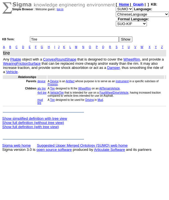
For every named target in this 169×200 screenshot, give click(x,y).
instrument (122, 81)
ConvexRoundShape (59, 59)
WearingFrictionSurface (22, 63)
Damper (113, 68)
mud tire (40, 101)
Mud (100, 99)
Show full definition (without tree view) (33, 123)
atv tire (41, 88)
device (41, 81)
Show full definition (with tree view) (30, 127)
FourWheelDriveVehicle (114, 92)
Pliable (15, 59)
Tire (52, 88)
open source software (54, 150)
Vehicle (12, 72)
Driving (89, 99)
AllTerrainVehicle (109, 88)
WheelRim (131, 59)
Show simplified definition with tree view (34, 118)
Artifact (70, 81)
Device (54, 81)
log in (60, 9)
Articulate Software (109, 150)
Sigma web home (16, 145)
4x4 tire (42, 92)
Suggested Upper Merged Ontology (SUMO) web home (82, 145)
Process (53, 84)
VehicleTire (57, 92)
